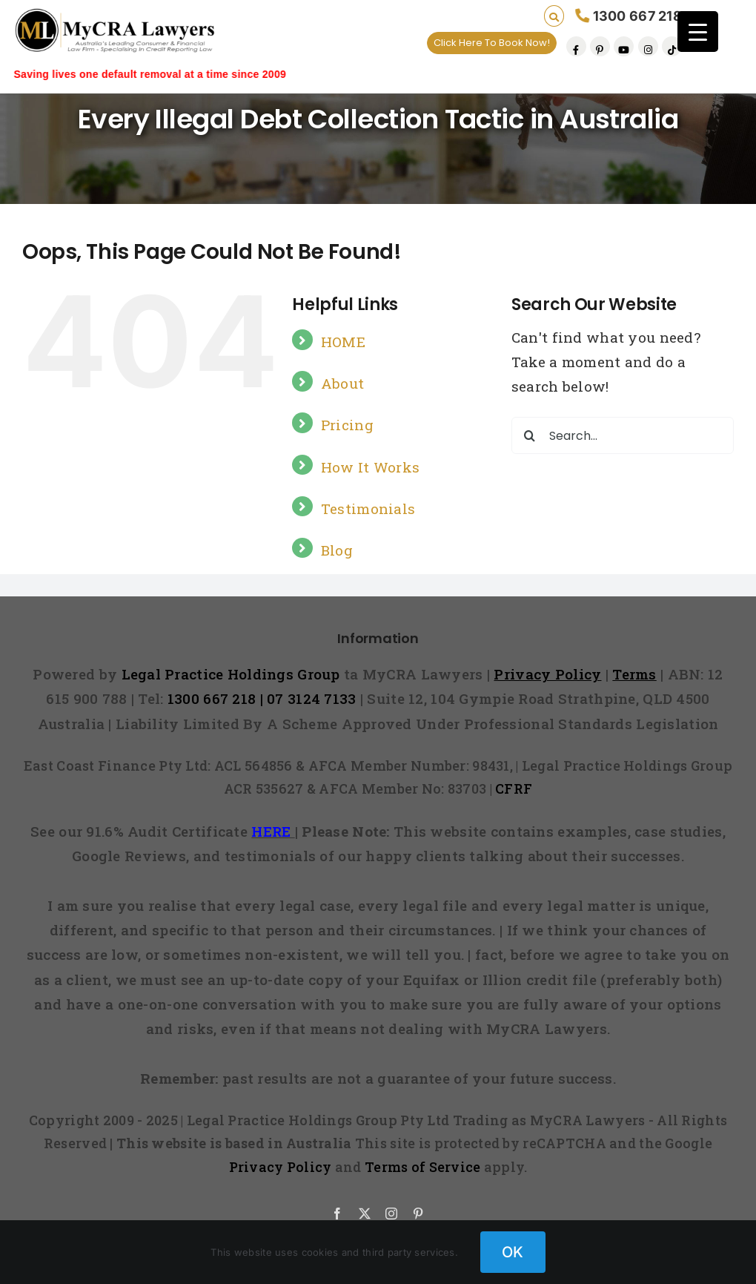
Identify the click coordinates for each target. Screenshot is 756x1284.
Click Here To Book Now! (492, 43)
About (342, 383)
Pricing (347, 424)
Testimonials (368, 508)
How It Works (370, 467)
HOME (343, 341)
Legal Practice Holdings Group (233, 674)
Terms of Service (423, 1167)
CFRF (513, 788)
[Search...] (622, 435)
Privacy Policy (280, 1167)
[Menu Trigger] (697, 31)
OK (513, 1252)
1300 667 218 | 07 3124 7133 (262, 698)
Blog (337, 550)
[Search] (529, 435)
